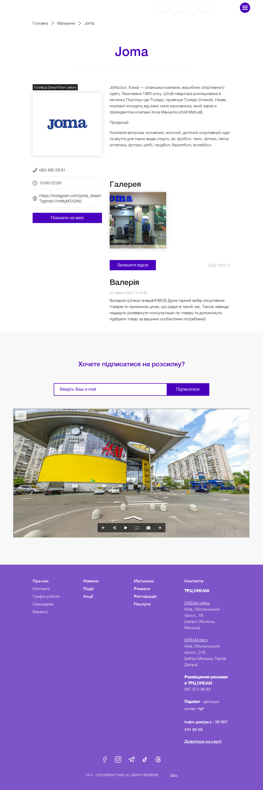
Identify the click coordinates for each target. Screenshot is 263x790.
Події (88, 588)
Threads (158, 759)
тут (201, 708)
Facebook (104, 759)
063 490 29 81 (52, 170)
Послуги (142, 603)
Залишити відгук (132, 265)
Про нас (41, 580)
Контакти (41, 588)
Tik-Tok (144, 759)
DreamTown (34, 7)
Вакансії (40, 611)
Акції (88, 596)
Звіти (173, 775)
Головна (40, 23)
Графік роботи (46, 596)
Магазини (66, 23)
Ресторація (145, 596)
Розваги (142, 588)
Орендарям (43, 604)
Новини (91, 580)
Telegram (131, 759)
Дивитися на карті (203, 741)
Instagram (118, 759)
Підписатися (187, 389)
